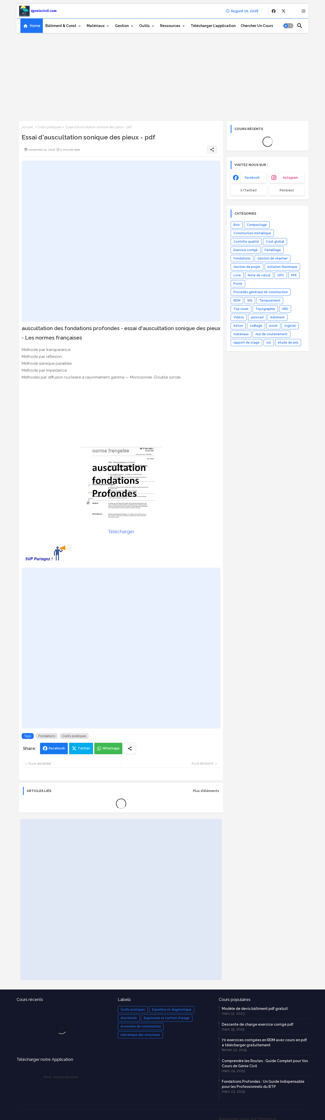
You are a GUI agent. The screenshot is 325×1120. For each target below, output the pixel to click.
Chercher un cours (257, 26)
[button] (288, 25)
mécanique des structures (140, 1035)
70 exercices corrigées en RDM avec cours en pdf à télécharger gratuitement (264, 1042)
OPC (280, 275)
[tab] (31, 26)
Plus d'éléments (206, 791)
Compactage (257, 225)
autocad (257, 317)
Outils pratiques (49, 127)
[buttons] (273, 11)
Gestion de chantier (272, 258)
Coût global (275, 241)
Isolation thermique (282, 267)
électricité (129, 1018)
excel (273, 326)
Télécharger (121, 531)
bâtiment (277, 317)
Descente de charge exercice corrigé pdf (257, 1024)
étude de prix (288, 342)
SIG (249, 300)
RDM (236, 300)
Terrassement (269, 300)
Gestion (122, 26)
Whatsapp (111, 748)
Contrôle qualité (246, 241)
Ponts (237, 283)
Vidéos (238, 317)
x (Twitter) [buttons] (248, 190)
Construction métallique (252, 233)
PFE (294, 275)
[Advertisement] (162, 75)
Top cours (241, 309)
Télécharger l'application (213, 26)
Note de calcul (259, 275)
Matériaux (96, 26)
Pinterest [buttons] (287, 190)
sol (268, 342)
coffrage (256, 326)
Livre (237, 275)
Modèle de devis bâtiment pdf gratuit (255, 1009)
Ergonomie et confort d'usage (167, 1018)
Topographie (265, 309)
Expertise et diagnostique (171, 1009)
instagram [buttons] (290, 177)
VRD (285, 309)
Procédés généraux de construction (260, 292)
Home (35, 26)
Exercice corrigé (245, 250)
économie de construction (141, 1026)
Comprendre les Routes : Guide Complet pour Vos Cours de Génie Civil (265, 1063)
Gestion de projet (247, 267)
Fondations (46, 736)
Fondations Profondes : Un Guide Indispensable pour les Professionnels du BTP (263, 1084)
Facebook (57, 748)
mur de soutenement (271, 334)
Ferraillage (273, 250)
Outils (144, 26)
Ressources (170, 26)
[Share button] (130, 748)
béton (238, 326)
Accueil (27, 127)
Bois (236, 225)
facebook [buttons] (252, 177)
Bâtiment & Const (60, 26)
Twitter (84, 748)
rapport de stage (246, 342)
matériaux (241, 334)
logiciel (290, 326)
